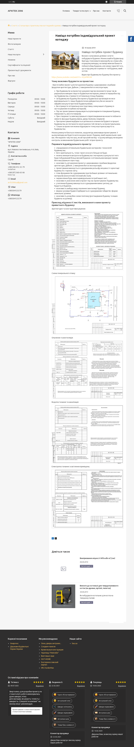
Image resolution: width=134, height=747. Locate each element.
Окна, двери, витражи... (51, 643)
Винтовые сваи (47, 656)
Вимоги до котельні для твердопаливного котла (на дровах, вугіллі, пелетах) (99, 587)
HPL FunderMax (47, 668)
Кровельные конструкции (52, 650)
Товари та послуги (81, 11)
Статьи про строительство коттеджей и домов (40, 26)
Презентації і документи (19, 70)
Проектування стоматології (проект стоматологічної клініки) (26, 710)
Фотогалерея (14, 44)
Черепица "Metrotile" (50, 653)
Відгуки (11, 81)
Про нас (96, 11)
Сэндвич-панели (48, 646)
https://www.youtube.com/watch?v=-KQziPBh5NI (72, 77)
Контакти (107, 11)
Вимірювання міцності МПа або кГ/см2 (97, 558)
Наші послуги (14, 54)
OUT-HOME (46, 659)
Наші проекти (14, 39)
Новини (11, 60)
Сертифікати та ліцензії (19, 65)
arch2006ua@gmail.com (17, 182)
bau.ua (74, 643)
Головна (66, 11)
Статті (14, 26)
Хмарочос (14, 643)
